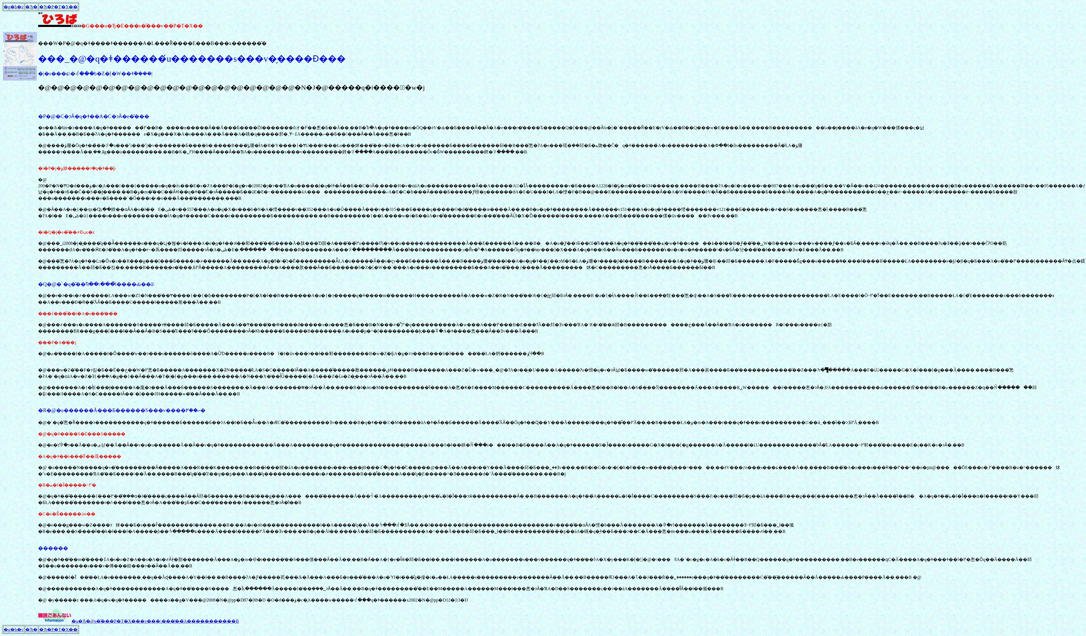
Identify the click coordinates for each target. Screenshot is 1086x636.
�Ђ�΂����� (31, 6)
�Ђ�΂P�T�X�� (58, 6)
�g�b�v (14, 6)
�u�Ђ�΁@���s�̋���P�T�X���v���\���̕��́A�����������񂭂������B (155, 621)
